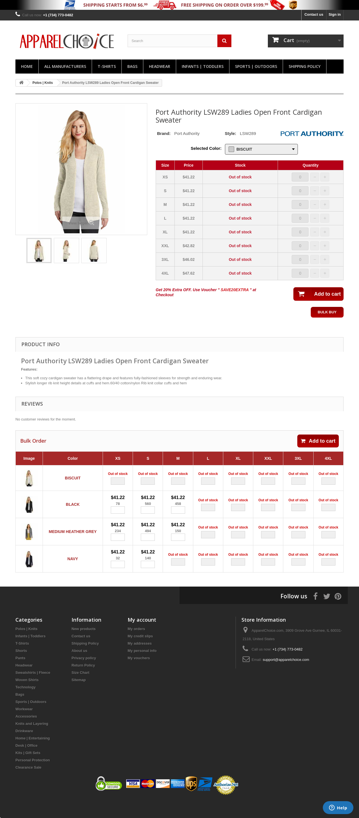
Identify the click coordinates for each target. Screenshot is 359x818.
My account (142, 637)
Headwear (159, 66)
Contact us (313, 14)
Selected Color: (206, 148)
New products (84, 646)
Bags (132, 66)
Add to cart (318, 441)
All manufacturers (65, 66)
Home (27, 66)
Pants (20, 675)
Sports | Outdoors (256, 66)
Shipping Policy (305, 66)
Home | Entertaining (32, 755)
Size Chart (80, 690)
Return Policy (83, 683)
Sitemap (79, 697)
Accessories (26, 734)
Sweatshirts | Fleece (32, 690)
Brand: (164, 133)
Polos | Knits (26, 646)
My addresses (140, 661)
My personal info (142, 668)
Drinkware (24, 748)
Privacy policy (84, 675)
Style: (230, 133)
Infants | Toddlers (203, 66)
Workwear (24, 726)
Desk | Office (26, 763)
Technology (25, 704)
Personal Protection (32, 777)
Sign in (335, 14)
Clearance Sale (28, 785)
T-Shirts (107, 66)
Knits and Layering (31, 741)
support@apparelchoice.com (286, 677)
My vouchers (139, 675)
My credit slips (140, 653)
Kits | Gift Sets (27, 770)
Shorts (21, 668)
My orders (136, 646)
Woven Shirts (27, 697)
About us (79, 668)
